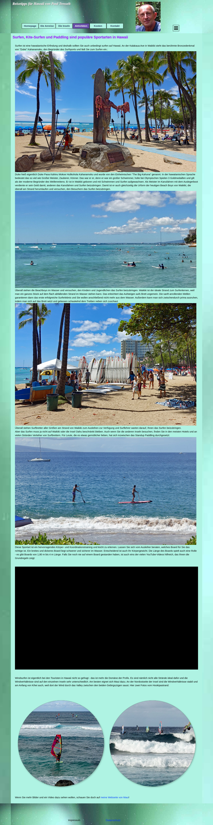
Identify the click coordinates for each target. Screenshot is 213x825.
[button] (60, 743)
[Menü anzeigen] (176, 28)
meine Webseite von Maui (114, 797)
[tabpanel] (106, 302)
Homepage (30, 26)
